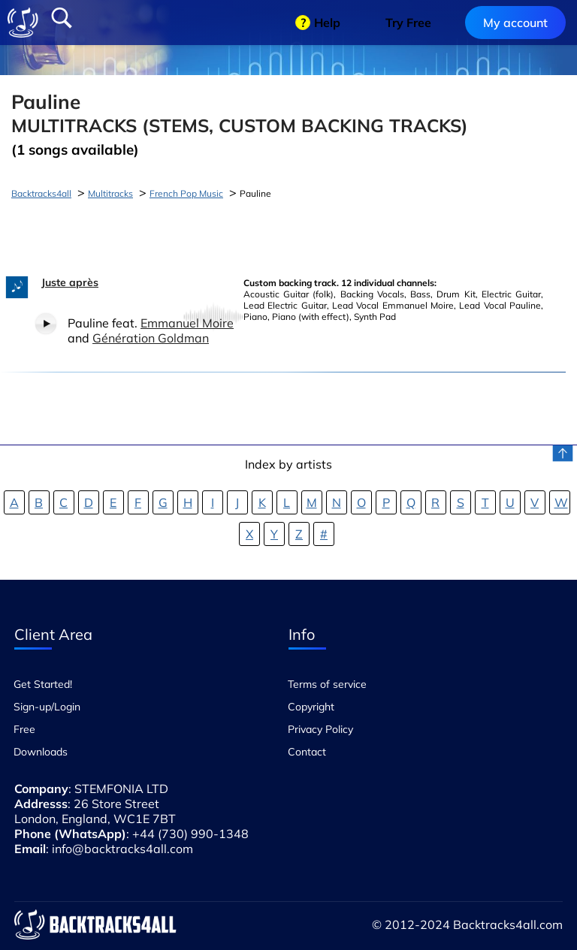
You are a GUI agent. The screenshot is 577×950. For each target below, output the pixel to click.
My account (515, 22)
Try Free (408, 22)
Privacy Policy (320, 729)
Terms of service (327, 684)
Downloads (41, 751)
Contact (307, 751)
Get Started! (43, 684)
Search (62, 18)
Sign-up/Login (47, 706)
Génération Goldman (150, 337)
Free (24, 729)
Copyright (311, 706)
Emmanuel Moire (187, 322)
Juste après (69, 282)
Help (327, 22)
